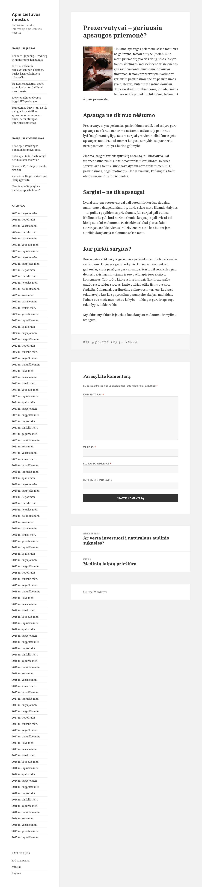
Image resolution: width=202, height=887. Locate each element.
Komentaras (93, 394)
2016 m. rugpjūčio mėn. (26, 787)
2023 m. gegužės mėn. (25, 282)
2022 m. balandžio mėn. (26, 364)
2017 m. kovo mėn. (23, 743)
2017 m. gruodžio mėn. (25, 692)
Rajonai (16, 873)
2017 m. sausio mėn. (24, 755)
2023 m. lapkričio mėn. (25, 251)
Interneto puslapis (97, 480)
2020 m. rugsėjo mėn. (24, 484)
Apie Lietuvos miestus (26, 16)
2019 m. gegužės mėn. (25, 585)
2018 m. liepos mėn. (24, 648)
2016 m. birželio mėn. (25, 799)
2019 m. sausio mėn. (24, 610)
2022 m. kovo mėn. (23, 371)
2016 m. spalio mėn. (24, 774)
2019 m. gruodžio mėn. (25, 541)
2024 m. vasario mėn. (24, 238)
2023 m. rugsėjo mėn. (24, 257)
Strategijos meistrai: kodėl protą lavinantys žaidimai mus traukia (28, 87)
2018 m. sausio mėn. (24, 686)
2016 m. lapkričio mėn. (25, 768)
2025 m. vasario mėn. (24, 226)
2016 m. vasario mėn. (24, 824)
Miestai (16, 867)
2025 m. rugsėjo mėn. (24, 213)
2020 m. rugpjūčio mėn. (26, 490)
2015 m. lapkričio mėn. (25, 837)
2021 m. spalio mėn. (24, 402)
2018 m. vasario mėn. (24, 679)
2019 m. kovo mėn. (23, 598)
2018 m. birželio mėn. (25, 654)
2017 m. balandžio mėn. (26, 736)
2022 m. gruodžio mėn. (25, 314)
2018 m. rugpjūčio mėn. (26, 642)
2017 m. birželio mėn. (25, 724)
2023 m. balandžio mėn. (26, 289)
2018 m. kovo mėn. (23, 673)
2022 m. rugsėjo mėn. (24, 333)
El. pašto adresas (97, 463)
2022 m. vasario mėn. (24, 377)
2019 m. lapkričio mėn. (25, 547)
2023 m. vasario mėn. (24, 301)
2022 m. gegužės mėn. (25, 358)
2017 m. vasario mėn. (24, 749)
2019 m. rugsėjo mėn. (24, 560)
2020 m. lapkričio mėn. (25, 471)
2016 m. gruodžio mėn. (25, 761)
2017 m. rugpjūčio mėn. (26, 711)
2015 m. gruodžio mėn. (25, 831)
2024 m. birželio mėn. (25, 232)
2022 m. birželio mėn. (25, 352)
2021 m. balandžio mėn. (26, 440)
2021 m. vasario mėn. (24, 453)
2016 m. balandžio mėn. (26, 812)
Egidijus (118, 342)
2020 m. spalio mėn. (24, 478)
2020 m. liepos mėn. (24, 497)
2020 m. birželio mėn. (25, 503)
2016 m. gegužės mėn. (25, 806)
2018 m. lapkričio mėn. (25, 623)
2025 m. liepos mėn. (24, 219)
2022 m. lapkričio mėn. (25, 320)
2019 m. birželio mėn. (25, 579)
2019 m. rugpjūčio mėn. (26, 566)
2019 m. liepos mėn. (24, 572)
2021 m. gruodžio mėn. (25, 389)
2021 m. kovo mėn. (23, 446)
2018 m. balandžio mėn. (26, 667)
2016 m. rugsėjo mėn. (24, 780)
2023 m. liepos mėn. (24, 270)
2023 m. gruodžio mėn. (25, 244)
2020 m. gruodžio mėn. (25, 465)
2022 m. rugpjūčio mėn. (26, 339)
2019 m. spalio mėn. (24, 553)
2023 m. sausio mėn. (24, 308)
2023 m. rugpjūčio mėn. (26, 263)
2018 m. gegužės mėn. (25, 661)
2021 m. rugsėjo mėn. (24, 408)
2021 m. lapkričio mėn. (25, 396)
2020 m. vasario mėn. (24, 528)
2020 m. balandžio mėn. (26, 516)
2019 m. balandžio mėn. (26, 591)
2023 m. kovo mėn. (23, 295)
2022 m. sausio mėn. (24, 383)
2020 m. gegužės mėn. (25, 509)
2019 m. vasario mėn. (24, 604)
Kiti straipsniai (21, 860)
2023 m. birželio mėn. (25, 276)
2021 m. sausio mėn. (24, 459)
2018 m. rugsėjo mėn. (24, 635)
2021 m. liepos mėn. (24, 421)
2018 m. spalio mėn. (24, 629)
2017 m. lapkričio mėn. (25, 698)
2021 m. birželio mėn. (25, 427)
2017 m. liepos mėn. (24, 717)
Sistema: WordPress (95, 592)
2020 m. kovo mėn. (23, 522)
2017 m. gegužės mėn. (25, 730)
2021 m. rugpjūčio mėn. (26, 415)
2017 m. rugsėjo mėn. (24, 705)
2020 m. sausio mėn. (24, 534)
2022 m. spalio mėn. (24, 326)
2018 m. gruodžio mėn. (25, 616)
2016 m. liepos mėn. (24, 793)
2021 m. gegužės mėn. (25, 434)
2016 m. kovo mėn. (23, 818)
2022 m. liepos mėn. (24, 345)
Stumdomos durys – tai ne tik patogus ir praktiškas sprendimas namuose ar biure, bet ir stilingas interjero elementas (29, 115)
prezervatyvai (150, 74)
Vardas (89, 447)
